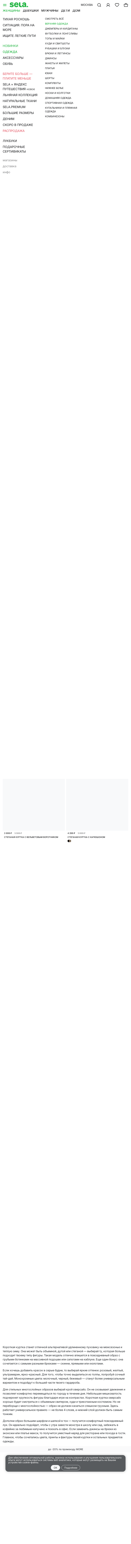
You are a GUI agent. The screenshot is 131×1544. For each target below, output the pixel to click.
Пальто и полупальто (84, 23)
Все (5, 23)
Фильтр (10, 37)
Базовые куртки (24, 23)
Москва (87, 4)
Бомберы (112, 23)
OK (55, 1467)
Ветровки (44, 28)
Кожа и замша (52, 23)
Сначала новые (66, 37)
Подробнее (70, 1467)
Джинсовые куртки (18, 28)
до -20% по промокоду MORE (65, 1449)
